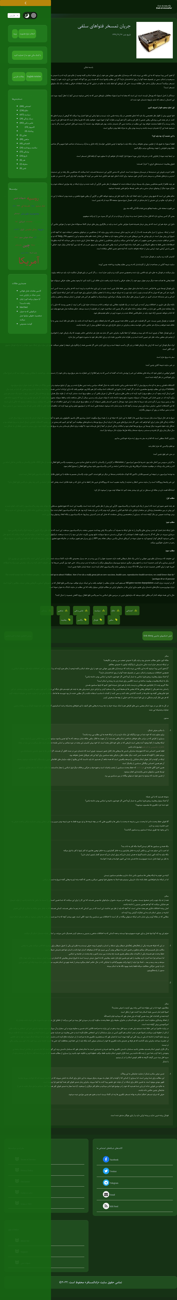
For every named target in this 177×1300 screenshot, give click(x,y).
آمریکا (28, 261)
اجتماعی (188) (25, 106)
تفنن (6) (23, 168)
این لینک (87, 583)
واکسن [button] (80, 620)
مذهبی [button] (61, 611)
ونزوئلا (33, 245)
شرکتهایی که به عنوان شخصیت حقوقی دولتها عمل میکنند (31, 316)
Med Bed (23, 307)
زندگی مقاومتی (31, 229)
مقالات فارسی (18, 77)
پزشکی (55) (24, 152)
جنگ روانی (39, 245)
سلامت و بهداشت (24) (28, 148)
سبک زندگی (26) (26, 119)
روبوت (33, 206)
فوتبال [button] (96, 620)
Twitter (109, 1172)
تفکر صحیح (40, 206)
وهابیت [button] (64, 620)
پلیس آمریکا (33, 253)
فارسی (15, 16)
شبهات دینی (19, 198)
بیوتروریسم (29, 221)
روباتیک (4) (29, 131)
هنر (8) (22, 160)
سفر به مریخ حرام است (165, 357)
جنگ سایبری (24, 253)
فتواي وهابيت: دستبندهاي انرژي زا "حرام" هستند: (155, 164)
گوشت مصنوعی (26, 324)
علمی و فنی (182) (26, 123)
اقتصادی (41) (25, 144)
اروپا (16, 221)
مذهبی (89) (24, 139)
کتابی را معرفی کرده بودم (112, 510)
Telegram (110, 1183)
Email (108, 1195)
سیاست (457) (25, 115)
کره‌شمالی (16, 214)
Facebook (110, 1160)
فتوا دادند (140, 768)
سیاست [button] (97, 611)
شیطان (16, 237)
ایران (22, 229)
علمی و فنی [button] (79, 611)
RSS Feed (110, 1207)
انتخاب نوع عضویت (27, 34)
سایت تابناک (70, 587)
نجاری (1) (23, 135)
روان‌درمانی (18, 245)
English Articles (34, 77)
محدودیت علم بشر (30, 214)
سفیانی (42, 198)
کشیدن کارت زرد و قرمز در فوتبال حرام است (157, 257)
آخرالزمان (16, 229)
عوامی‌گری (41, 237)
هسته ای (25, 206)
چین (26, 245)
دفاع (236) (24, 111)
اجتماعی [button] (129, 611)
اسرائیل (22, 222)
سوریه (41, 229)
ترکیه (14, 206)
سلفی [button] (111, 620)
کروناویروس (38, 222)
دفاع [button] (114, 611)
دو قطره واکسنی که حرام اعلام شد (161, 446)
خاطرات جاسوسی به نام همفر (153, 747)
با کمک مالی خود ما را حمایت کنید (27, 55)
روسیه (33, 198)
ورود (15, 34)
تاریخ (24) (23, 156)
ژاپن (35, 237)
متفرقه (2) (23, 164)
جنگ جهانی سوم (26, 237)
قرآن (42, 214)
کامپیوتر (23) (30, 127)
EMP (18, 206)
